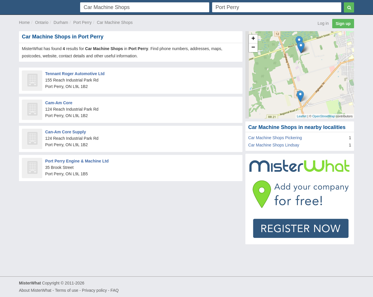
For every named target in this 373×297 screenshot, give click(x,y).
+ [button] (253, 39)
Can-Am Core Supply (65, 132)
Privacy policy (94, 290)
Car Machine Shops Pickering (275, 137)
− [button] (253, 47)
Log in (323, 23)
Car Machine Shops (115, 22)
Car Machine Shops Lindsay (273, 145)
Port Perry (82, 22)
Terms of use (66, 290)
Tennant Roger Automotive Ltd (75, 73)
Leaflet (302, 116)
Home (24, 22)
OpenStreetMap (323, 116)
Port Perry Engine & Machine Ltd (77, 161)
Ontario (41, 22)
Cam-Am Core (58, 102)
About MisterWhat (35, 290)
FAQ (114, 290)
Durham (61, 22)
